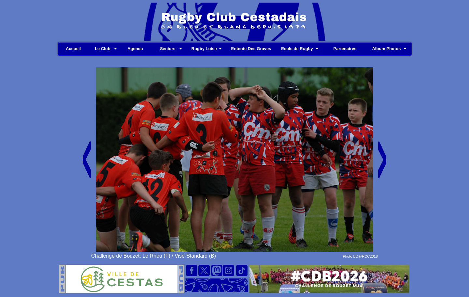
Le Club (102, 48)
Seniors (168, 48)
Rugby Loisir (204, 48)
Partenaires (345, 48)
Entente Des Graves (251, 48)
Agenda (135, 48)
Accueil (73, 48)
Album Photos (386, 48)
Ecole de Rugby (297, 48)
